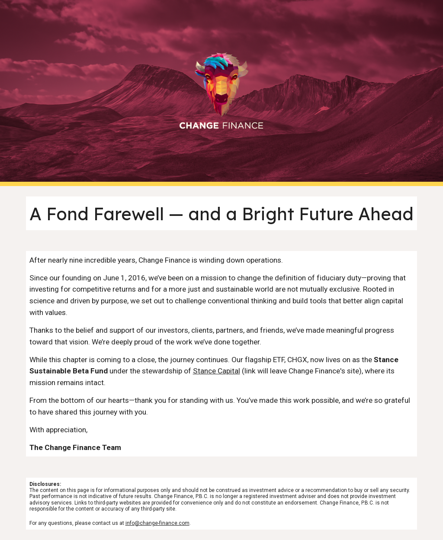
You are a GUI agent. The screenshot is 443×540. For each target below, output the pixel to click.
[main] (221, 213)
